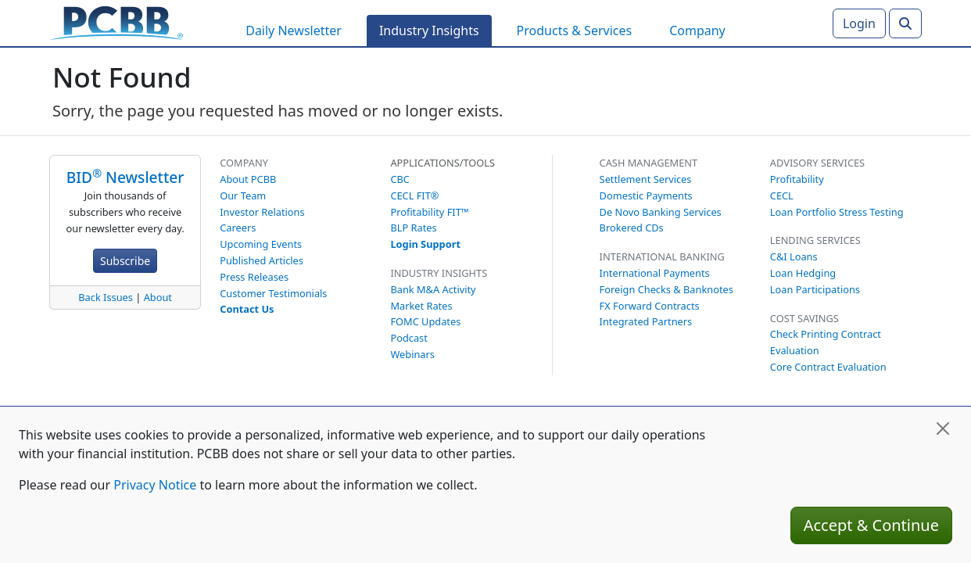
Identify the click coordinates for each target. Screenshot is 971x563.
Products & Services (574, 30)
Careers (238, 228)
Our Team (243, 195)
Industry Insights (429, 30)
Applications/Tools (442, 163)
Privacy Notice (154, 484)
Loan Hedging (803, 273)
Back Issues (105, 297)
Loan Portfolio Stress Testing (837, 212)
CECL (782, 195)
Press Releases (254, 277)
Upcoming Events (261, 244)
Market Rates (421, 306)
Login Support (425, 244)
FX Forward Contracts (650, 306)
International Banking (662, 256)
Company (697, 30)
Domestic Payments (646, 195)
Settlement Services (646, 179)
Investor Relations (262, 212)
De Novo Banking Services (661, 212)
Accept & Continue (871, 525)
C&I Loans (794, 256)
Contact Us (247, 309)
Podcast (408, 338)
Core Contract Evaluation (828, 367)
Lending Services (815, 240)
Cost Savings (804, 318)
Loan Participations (815, 289)
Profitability (797, 179)
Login (859, 23)
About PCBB (248, 179)
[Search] (905, 23)
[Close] (942, 428)
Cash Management (649, 163)
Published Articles (261, 260)
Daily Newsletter (293, 30)
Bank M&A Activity (432, 289)
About (158, 297)
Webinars (412, 354)
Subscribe (125, 260)
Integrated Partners (646, 321)
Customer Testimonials (273, 293)
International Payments (655, 273)
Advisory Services (817, 163)
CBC (400, 179)
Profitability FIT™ (429, 212)
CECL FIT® (414, 195)
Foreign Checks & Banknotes (666, 289)
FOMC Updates (425, 321)
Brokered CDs (632, 228)
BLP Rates (413, 228)
